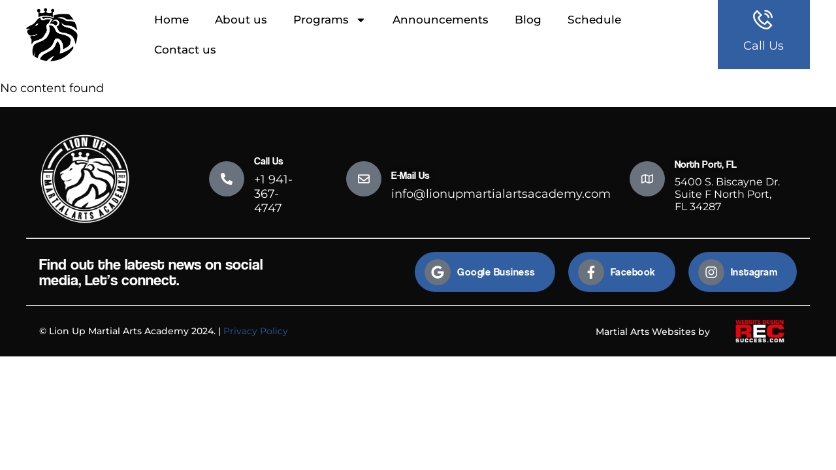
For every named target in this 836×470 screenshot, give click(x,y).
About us (241, 19)
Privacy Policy (255, 331)
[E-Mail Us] (363, 178)
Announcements (441, 19)
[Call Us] (226, 178)
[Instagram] (711, 272)
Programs (329, 20)
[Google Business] (438, 272)
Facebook (633, 272)
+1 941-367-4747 (273, 193)
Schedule (594, 19)
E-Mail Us (410, 175)
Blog (528, 19)
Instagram (754, 272)
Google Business (496, 272)
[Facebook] (591, 272)
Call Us (763, 46)
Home (171, 19)
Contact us (185, 49)
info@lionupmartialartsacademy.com (501, 194)
